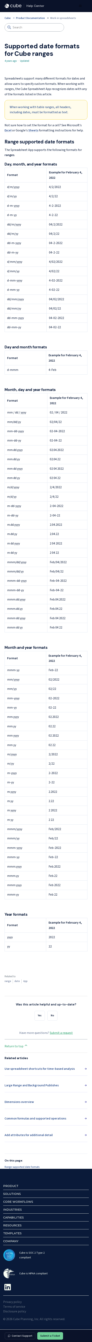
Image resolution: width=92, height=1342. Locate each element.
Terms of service (14, 1307)
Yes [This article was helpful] (39, 1015)
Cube (8, 18)
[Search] (34, 27)
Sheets (33, 130)
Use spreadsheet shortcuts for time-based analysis (40, 1069)
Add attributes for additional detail (29, 1135)
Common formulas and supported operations (35, 1118)
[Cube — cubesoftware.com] (13, 6)
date (17, 981)
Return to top (16, 1045)
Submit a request (61, 1033)
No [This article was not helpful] (52, 1015)
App (25, 981)
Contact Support (20, 1336)
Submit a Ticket (50, 1336)
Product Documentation (30, 18)
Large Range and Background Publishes (32, 1085)
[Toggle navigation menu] (80, 6)
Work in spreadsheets (63, 18)
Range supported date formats (22, 1167)
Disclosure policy (14, 1311)
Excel (8, 130)
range (8, 981)
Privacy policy (12, 1302)
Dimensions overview (19, 1102)
